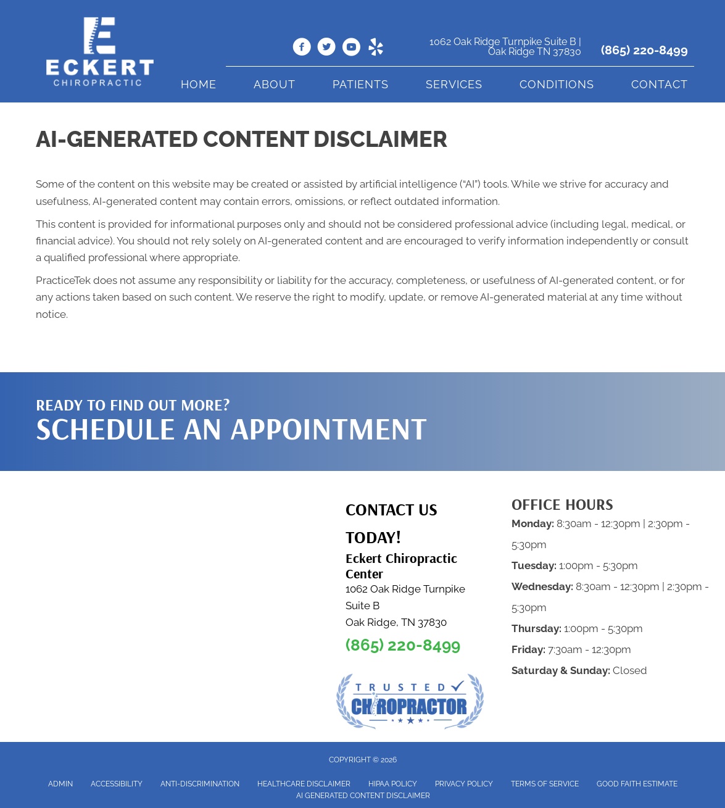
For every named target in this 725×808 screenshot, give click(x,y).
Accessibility (117, 784)
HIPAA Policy (392, 784)
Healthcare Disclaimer (303, 784)
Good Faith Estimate (637, 784)
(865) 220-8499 (644, 50)
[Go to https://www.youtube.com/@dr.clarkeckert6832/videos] (351, 49)
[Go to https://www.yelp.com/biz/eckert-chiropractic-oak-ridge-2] (376, 49)
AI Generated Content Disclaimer (363, 795)
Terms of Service (545, 784)
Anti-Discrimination (199, 784)
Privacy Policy (464, 784)
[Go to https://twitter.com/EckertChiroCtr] (326, 49)
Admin (60, 784)
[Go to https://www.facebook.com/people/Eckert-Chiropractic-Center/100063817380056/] (301, 49)
